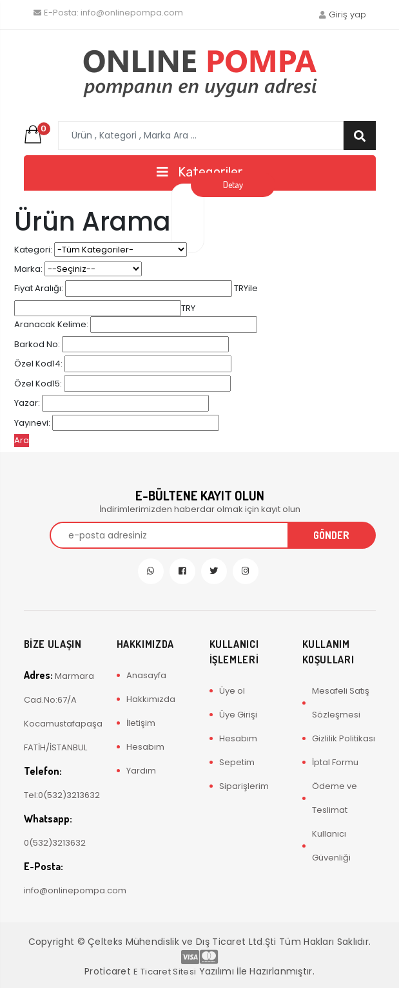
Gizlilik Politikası (343, 738)
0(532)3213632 (55, 830)
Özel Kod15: (38, 383)
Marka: (28, 269)
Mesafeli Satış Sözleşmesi (340, 703)
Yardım (141, 771)
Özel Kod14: (38, 363)
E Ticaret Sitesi (164, 971)
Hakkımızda (150, 699)
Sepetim (237, 762)
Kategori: (33, 249)
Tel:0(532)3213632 (60, 783)
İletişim (140, 723)
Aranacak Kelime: (51, 324)
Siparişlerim (244, 786)
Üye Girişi (238, 714)
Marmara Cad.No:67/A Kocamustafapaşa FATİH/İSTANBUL (60, 711)
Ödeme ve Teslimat (334, 798)
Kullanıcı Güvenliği (331, 846)
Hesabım (145, 747)
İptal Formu (335, 762)
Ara (21, 440)
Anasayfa (146, 675)
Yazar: (27, 403)
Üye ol (232, 691)
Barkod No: (37, 344)
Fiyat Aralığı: (38, 288)
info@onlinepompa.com (108, 12)
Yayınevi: (32, 423)
